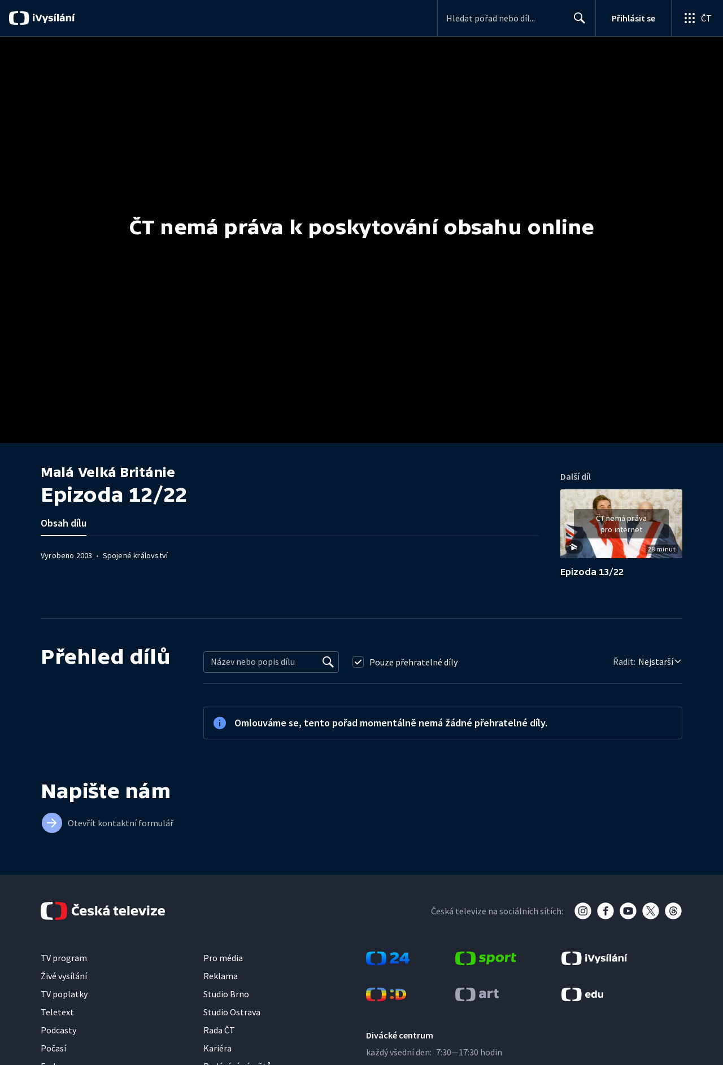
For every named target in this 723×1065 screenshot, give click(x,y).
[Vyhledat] (328, 662)
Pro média (223, 957)
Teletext (57, 1012)
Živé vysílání (64, 975)
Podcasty (58, 1030)
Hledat (576, 22)
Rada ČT (219, 1030)
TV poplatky (64, 994)
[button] (621, 527)
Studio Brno (226, 994)
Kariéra (217, 1048)
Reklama (220, 975)
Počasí (53, 1048)
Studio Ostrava (231, 1012)
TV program (64, 957)
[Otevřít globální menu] (697, 18)
